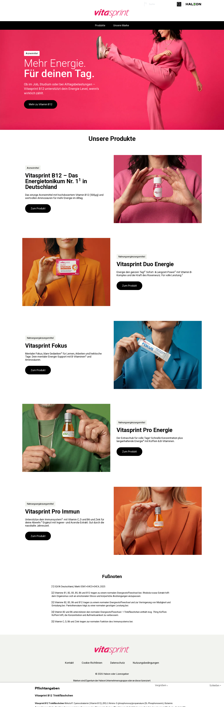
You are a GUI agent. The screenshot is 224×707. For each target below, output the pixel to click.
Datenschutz (117, 662)
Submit (179, 4)
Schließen (214, 685)
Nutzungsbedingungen (146, 662)
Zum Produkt (38, 208)
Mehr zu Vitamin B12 (40, 104)
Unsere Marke (121, 25)
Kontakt (69, 662)
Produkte (100, 25)
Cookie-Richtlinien (92, 662)
